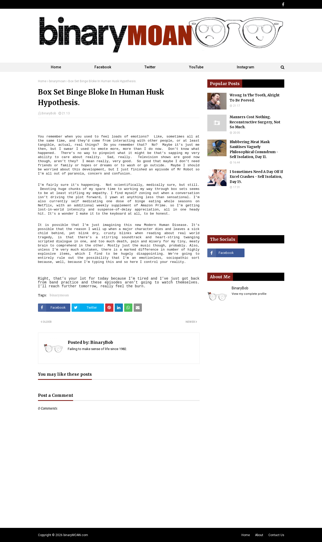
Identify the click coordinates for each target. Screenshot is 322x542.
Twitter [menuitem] (150, 67)
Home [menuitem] (56, 67)
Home (42, 81)
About (259, 535)
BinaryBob (49, 113)
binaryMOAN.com (75, 535)
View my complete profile (249, 294)
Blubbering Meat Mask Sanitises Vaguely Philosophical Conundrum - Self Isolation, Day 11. (254, 149)
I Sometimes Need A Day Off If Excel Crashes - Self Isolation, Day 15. (256, 177)
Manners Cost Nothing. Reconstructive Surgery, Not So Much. (255, 122)
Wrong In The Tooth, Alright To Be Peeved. (255, 98)
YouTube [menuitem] (196, 67)
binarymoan (57, 81)
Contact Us (276, 535)
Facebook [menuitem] (102, 67)
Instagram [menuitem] (245, 67)
